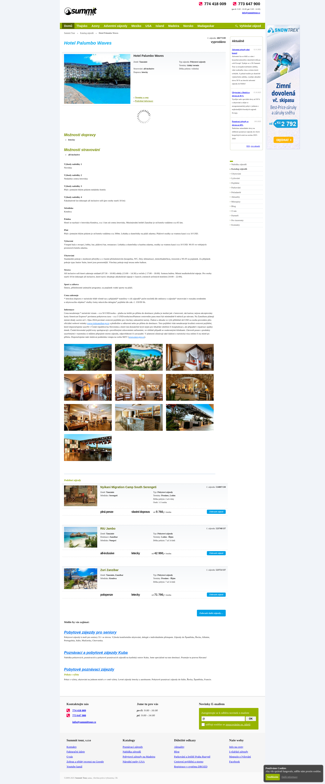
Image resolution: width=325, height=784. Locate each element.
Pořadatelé (236, 192)
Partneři (235, 215)
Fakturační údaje (76, 751)
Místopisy (235, 201)
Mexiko (136, 26)
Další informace (289, 777)
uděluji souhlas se (228, 724)
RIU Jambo (107, 528)
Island (160, 26)
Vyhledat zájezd (250, 26)
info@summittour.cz (251, 13)
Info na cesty (236, 746)
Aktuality (235, 197)
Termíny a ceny (142, 97)
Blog (233, 206)
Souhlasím (272, 777)
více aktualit (255, 146)
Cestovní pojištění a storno (188, 761)
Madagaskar (206, 26)
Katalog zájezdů (87, 33)
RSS (248, 146)
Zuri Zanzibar (109, 570)
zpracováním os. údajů (238, 724)
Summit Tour (69, 33)
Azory (96, 26)
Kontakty (235, 225)
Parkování (236, 187)
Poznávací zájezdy (133, 746)
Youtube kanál (74, 766)
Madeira (173, 26)
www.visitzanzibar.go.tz (98, 323)
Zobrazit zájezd (216, 512)
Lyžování (235, 178)
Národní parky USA (134, 761)
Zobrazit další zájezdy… (211, 613)
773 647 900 (249, 4)
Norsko (188, 26)
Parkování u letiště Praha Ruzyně (192, 756)
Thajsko (81, 26)
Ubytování (236, 173)
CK (116, 778)
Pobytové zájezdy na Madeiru (139, 756)
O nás (233, 211)
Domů (68, 26)
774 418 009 (215, 4)
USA (149, 26)
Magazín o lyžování (240, 756)
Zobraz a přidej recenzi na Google (85, 761)
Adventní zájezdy (115, 26)
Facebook (234, 761)
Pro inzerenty (237, 220)
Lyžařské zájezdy (238, 751)
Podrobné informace (144, 101)
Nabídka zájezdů (239, 164)
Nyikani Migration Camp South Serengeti (128, 487)
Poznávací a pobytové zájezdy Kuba (96, 653)
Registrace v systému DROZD (190, 766)
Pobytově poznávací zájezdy (89, 669)
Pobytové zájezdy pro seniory (90, 632)
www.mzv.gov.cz (136, 337)
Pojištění (235, 183)
